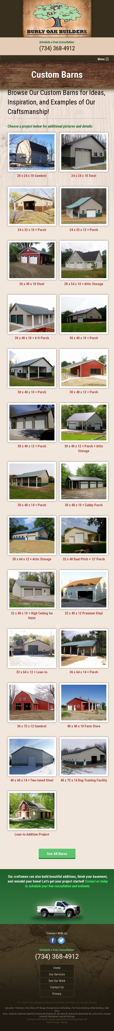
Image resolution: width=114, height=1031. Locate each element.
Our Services (57, 974)
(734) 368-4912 (57, 48)
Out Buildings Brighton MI (76, 1019)
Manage (64, 1022)
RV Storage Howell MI (55, 1019)
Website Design (52, 1022)
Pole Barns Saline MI (35, 1019)
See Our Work (56, 981)
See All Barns (57, 854)
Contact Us (57, 987)
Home (57, 968)
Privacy (56, 993)
